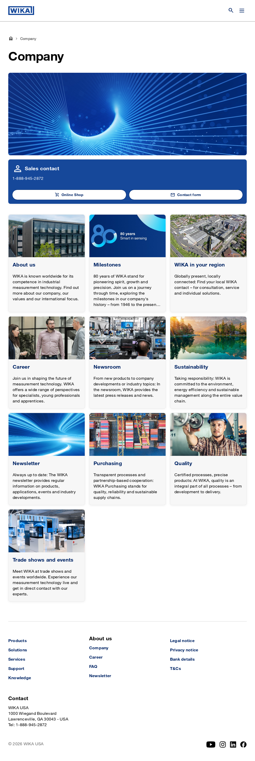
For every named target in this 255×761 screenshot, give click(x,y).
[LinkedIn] (233, 744)
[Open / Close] (242, 10)
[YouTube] (210, 744)
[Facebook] (243, 744)
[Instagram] (223, 744)
